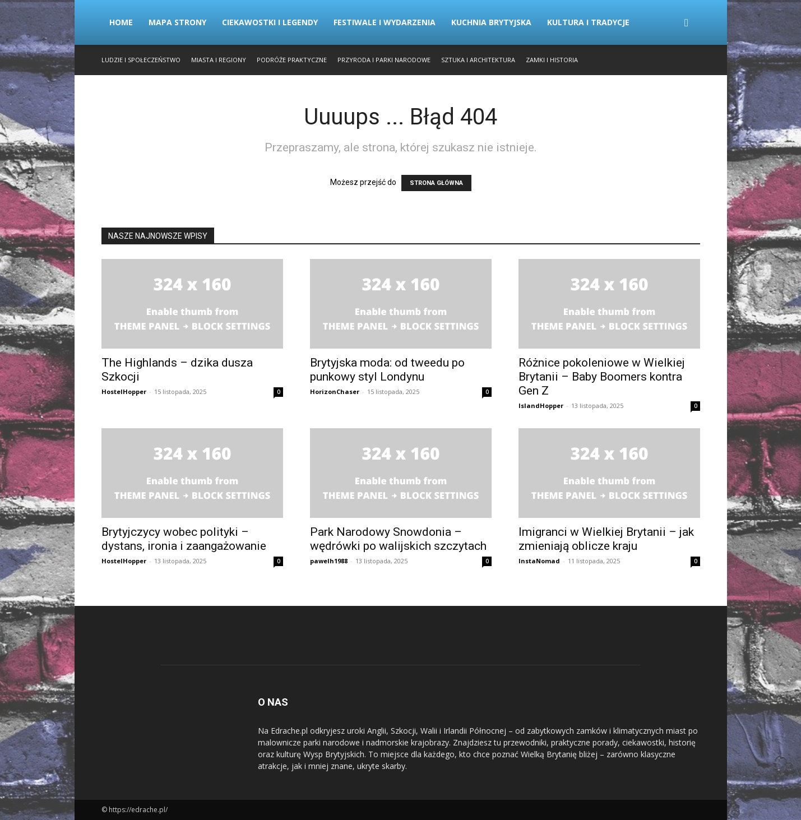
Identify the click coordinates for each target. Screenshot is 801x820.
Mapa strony (177, 22)
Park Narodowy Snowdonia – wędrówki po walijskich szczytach (398, 539)
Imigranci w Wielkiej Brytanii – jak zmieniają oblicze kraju (606, 539)
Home (121, 22)
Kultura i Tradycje (588, 22)
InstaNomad (539, 561)
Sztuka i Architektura (478, 59)
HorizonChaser (334, 391)
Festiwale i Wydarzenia (385, 22)
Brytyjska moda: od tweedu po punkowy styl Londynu (387, 369)
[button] (686, 23)
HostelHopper (123, 391)
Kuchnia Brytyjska (491, 22)
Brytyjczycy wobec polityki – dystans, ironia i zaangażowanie (183, 539)
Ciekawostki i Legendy (270, 22)
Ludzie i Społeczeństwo (140, 59)
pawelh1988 (329, 561)
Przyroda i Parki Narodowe (383, 59)
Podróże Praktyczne (292, 59)
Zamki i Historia (552, 59)
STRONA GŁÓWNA (436, 183)
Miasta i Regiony (218, 59)
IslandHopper (540, 405)
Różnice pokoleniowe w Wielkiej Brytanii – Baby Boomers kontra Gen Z (601, 376)
